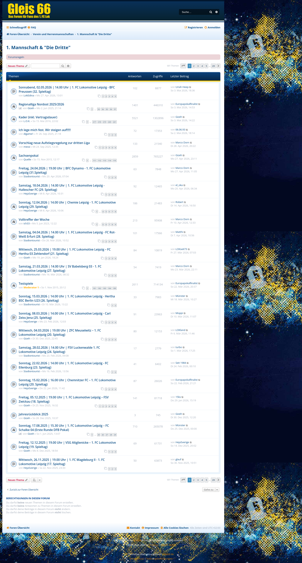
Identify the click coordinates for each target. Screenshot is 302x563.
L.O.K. (26, 121)
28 (111, 434)
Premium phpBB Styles (162, 545)
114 (109, 160)
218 (99, 122)
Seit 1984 (180, 362)
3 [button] (198, 66)
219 (104, 122)
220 (109, 122)
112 (99, 160)
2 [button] (193, 66)
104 (109, 288)
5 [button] (206, 66)
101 (94, 288)
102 (99, 288)
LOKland (180, 330)
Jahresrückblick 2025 (33, 414)
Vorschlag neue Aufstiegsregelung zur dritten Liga (54, 143)
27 (107, 434)
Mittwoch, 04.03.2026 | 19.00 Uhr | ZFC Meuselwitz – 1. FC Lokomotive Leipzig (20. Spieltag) (60, 332)
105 (114, 288)
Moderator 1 (31, 287)
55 (107, 109)
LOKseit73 (181, 249)
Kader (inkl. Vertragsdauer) (38, 117)
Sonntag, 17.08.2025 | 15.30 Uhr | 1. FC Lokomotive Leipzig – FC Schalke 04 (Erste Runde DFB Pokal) (64, 427)
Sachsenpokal (28, 155)
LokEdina (28, 95)
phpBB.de (168, 554)
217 (94, 122)
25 (99, 434)
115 (114, 160)
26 (103, 434)
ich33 (26, 223)
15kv (178, 397)
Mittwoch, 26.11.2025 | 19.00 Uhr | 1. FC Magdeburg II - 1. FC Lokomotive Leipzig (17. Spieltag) (62, 462)
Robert (179, 202)
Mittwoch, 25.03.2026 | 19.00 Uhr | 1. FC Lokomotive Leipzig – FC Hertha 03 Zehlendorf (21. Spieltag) (65, 251)
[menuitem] (31, 27)
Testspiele (26, 283)
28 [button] (213, 66)
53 (99, 109)
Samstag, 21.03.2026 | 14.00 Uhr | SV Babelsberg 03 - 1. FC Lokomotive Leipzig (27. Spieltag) (60, 268)
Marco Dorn (182, 142)
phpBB (137, 540)
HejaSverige (30, 193)
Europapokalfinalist (186, 104)
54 (103, 109)
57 (115, 109)
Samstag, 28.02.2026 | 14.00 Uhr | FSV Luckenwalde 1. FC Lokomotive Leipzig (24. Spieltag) (59, 349)
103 (104, 288)
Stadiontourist (31, 176)
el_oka (179, 185)
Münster (180, 296)
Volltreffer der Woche (34, 219)
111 (94, 160)
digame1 (28, 133)
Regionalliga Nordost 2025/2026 (41, 104)
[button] (183, 66)
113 (104, 160)
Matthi (179, 232)
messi (26, 146)
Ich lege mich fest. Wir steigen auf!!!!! (45, 130)
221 (114, 122)
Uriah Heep (182, 87)
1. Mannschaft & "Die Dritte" (38, 47)
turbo (178, 347)
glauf (178, 459)
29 (115, 434)
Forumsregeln (16, 57)
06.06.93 (180, 129)
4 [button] (202, 66)
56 (111, 109)
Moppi (179, 313)
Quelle (27, 159)
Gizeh (31, 108)
